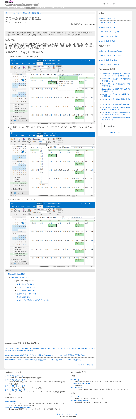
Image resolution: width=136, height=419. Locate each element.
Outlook (30, 8)
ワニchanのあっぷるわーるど (15, 386)
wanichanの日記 (10, 401)
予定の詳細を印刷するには (26, 294)
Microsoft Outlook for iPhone (109, 64)
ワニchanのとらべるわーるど (81, 383)
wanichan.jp (75, 380)
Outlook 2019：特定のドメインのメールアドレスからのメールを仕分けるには (116, 75)
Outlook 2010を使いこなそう (109, 32)
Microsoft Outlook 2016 (16, 274)
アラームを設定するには (23, 18)
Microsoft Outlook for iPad (108, 60)
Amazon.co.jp (11, 343)
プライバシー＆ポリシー (73, 414)
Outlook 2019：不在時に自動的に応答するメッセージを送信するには (116, 108)
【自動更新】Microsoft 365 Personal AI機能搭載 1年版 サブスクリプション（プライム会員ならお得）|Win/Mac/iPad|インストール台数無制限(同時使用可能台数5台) (50, 349)
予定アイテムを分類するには (27, 290)
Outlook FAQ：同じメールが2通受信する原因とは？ (116, 95)
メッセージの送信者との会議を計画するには (33, 300)
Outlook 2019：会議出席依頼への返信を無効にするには (116, 90)
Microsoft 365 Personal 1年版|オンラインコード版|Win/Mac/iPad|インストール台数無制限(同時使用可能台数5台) (45, 355)
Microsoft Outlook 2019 (107, 18)
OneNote (60, 8)
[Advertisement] (50, 325)
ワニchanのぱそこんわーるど (15, 380)
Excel (22, 8)
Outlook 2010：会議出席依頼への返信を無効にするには (116, 118)
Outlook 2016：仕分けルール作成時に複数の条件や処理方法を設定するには (116, 113)
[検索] (114, 4)
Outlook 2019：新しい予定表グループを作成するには (116, 85)
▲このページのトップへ (86, 365)
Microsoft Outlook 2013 (107, 27)
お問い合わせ (59, 414)
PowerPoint (41, 8)
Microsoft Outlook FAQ (107, 41)
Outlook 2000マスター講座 (108, 36)
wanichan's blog (76, 387)
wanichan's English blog (79, 400)
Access (51, 8)
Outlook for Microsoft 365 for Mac (110, 51)
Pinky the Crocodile (78, 397)
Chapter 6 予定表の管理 (20, 277)
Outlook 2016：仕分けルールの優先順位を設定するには (116, 80)
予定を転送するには (24, 297)
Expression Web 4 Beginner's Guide (18, 407)
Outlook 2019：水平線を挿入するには (115, 104)
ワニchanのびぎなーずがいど (15, 390)
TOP (8, 8)
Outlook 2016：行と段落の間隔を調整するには (116, 100)
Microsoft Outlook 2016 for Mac (110, 55)
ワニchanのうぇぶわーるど (14, 376)
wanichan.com (115, 132)
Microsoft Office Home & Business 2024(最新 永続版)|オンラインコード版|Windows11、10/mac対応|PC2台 (43, 360)
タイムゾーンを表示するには (27, 287)
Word (15, 8)
